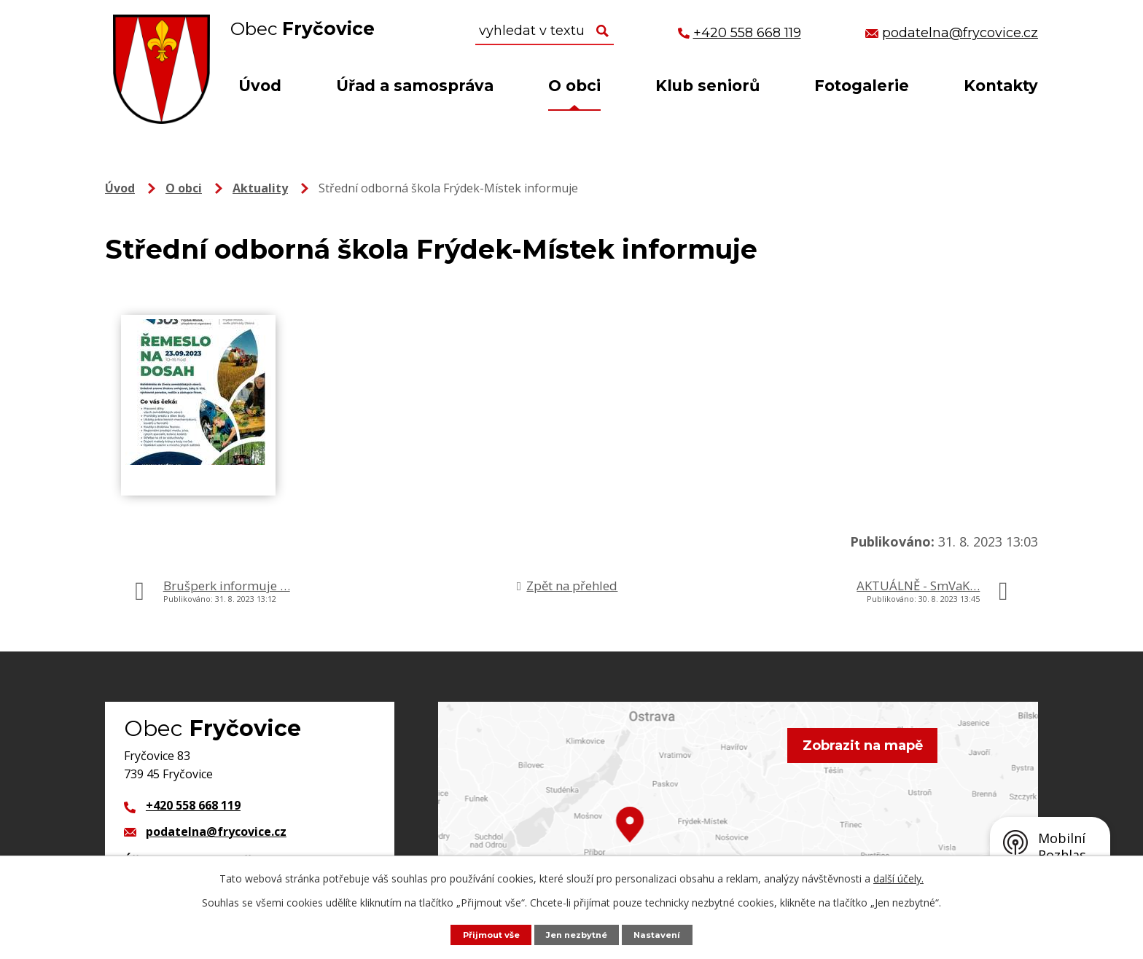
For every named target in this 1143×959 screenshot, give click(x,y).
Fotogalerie (861, 86)
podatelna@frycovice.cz (216, 831)
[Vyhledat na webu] (544, 31)
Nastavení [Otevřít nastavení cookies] (665, 933)
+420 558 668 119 (193, 805)
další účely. (898, 878)
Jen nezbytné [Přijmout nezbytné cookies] (579, 933)
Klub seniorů (707, 86)
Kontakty (1001, 86)
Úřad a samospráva (415, 86)
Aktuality (260, 188)
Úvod (259, 86)
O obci (574, 86)
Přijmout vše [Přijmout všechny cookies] (484, 933)
